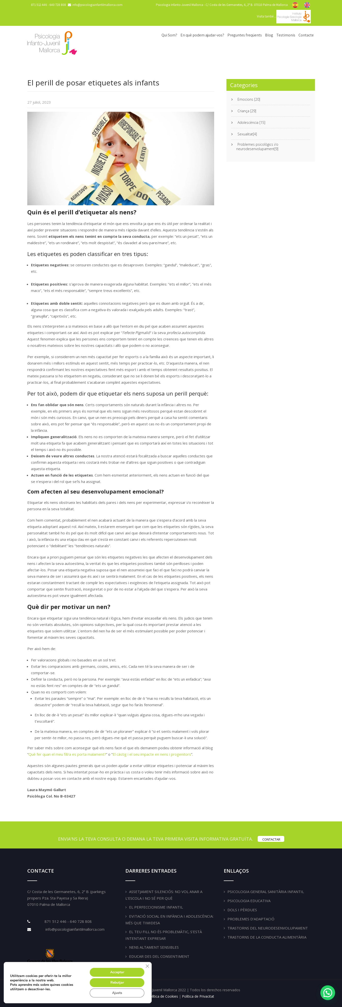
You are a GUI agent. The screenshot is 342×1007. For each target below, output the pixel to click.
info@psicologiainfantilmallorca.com (74, 929)
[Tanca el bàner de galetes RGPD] (147, 966)
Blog (269, 35)
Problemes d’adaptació (250, 918)
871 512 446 (39, 5)
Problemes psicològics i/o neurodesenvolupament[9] (257, 146)
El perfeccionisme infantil (156, 907)
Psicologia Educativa (248, 900)
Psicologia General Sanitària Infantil (265, 891)
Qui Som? (169, 35)
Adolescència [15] (251, 122)
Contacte (306, 35)
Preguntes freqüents (244, 35)
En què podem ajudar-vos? (202, 35)
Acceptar (117, 972)
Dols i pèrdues (242, 909)
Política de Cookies (163, 996)
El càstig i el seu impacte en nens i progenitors (152, 754)
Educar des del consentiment (159, 956)
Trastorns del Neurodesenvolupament (267, 928)
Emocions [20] (249, 99)
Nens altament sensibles (154, 947)
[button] (327, 992)
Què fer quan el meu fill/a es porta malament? (67, 754)
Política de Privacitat (198, 996)
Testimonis (285, 35)
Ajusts (117, 993)
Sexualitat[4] (247, 134)
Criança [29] (247, 111)
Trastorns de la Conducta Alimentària (266, 937)
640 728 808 (57, 5)
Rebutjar (117, 982)
